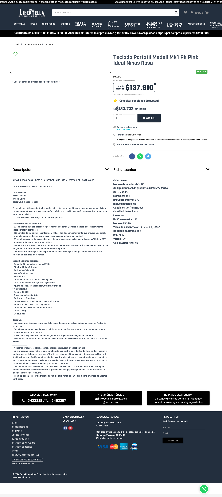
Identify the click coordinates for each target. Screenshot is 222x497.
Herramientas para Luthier (175, 25)
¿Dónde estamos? (20, 435)
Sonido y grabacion (81, 24)
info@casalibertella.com (111, 398)
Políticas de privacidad (23, 443)
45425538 (32, 400)
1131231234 (111, 402)
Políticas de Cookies (22, 447)
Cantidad (118, 114)
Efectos (65, 24)
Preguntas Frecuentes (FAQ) (25, 455)
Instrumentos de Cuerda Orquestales (154, 25)
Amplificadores (196, 24)
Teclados (48, 44)
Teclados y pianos (97, 25)
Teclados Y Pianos (32, 44)
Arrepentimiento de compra (27, 460)
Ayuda (15, 451)
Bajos (33, 24)
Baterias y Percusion (113, 24)
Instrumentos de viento (132, 25)
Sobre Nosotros (20, 427)
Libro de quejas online (23, 463)
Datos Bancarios (20, 439)
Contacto (17, 431)
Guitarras (19, 24)
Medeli (117, 76)
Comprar (149, 118)
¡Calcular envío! (123, 130)
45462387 (56, 400)
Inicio (17, 44)
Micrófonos (48, 24)
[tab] (60, 169)
